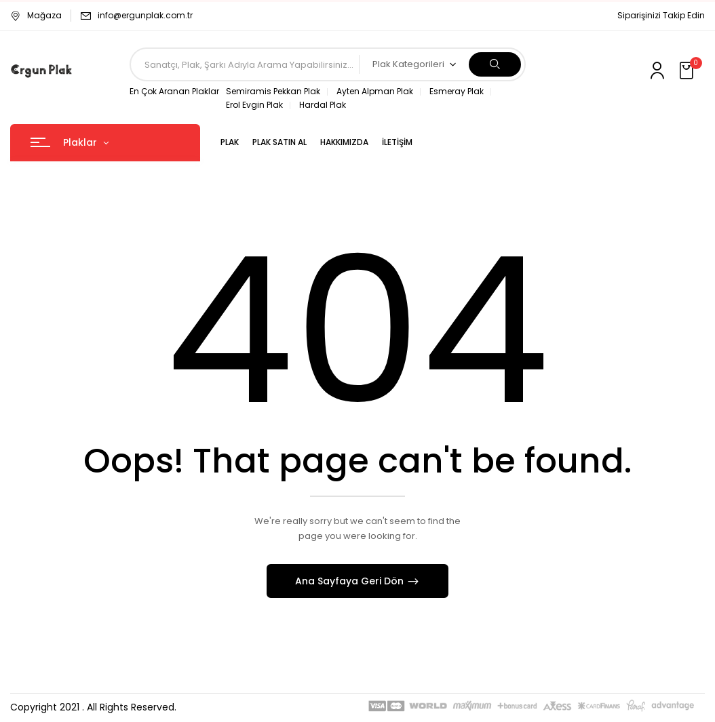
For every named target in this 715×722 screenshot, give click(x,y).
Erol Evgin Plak (254, 105)
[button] (688, 71)
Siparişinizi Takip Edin (661, 15)
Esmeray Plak (456, 91)
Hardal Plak (322, 105)
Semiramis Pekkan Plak (273, 91)
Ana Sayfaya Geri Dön (350, 581)
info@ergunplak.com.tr (145, 15)
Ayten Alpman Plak (374, 91)
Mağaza (36, 15)
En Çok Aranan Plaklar (174, 91)
